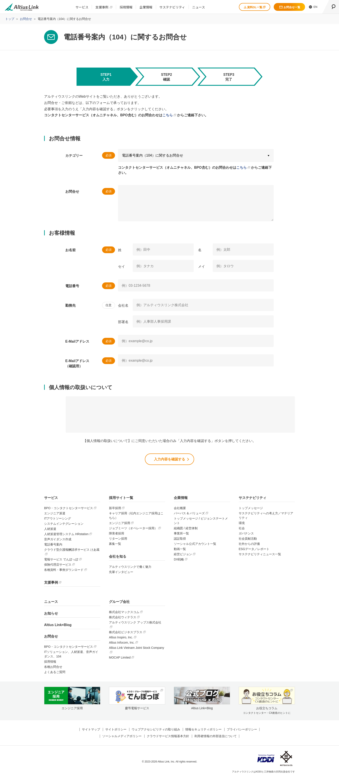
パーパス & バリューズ (189, 512)
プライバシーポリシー (242, 728)
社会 (242, 527)
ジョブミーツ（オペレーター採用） (133, 527)
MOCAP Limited (120, 656)
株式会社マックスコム (124, 611)
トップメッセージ (251, 507)
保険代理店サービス (57, 563)
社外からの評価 (249, 543)
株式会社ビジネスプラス (125, 631)
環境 (242, 522)
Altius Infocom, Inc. (121, 641)
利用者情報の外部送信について (215, 735)
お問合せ (51, 635)
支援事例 (101, 7)
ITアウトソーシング (57, 517)
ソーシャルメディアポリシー (122, 735)
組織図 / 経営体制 (186, 527)
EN (313, 6)
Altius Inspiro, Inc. (121, 636)
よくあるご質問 (54, 671)
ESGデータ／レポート (254, 548)
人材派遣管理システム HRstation (66, 533)
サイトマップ (91, 728)
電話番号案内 (53, 543)
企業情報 (145, 7)
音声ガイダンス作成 (57, 538)
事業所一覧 (181, 532)
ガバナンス (246, 532)
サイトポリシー (115, 728)
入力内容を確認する (169, 458)
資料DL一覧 (254, 7)
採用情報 (126, 7)
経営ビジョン (183, 553)
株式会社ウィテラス (122, 616)
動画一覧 (180, 548)
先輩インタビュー (121, 571)
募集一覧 (115, 543)
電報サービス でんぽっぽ (61, 558)
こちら (167, 115)
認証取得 (180, 537)
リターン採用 (118, 537)
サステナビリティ (172, 7)
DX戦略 (179, 558)
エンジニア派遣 (54, 512)
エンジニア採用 (119, 522)
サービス (81, 7)
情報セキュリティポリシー (203, 728)
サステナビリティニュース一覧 (260, 553)
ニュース (198, 7)
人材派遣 (50, 528)
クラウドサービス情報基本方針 (168, 735)
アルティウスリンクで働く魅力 (130, 566)
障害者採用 (116, 532)
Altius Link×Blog (58, 624)
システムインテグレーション (63, 522)
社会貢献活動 (248, 537)
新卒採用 (115, 507)
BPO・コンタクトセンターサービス (68, 507)
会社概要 (180, 507)
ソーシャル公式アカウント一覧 (195, 543)
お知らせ (51, 612)
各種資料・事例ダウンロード (63, 569)
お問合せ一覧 (289, 7)
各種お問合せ (53, 666)
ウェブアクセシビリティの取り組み (156, 728)
